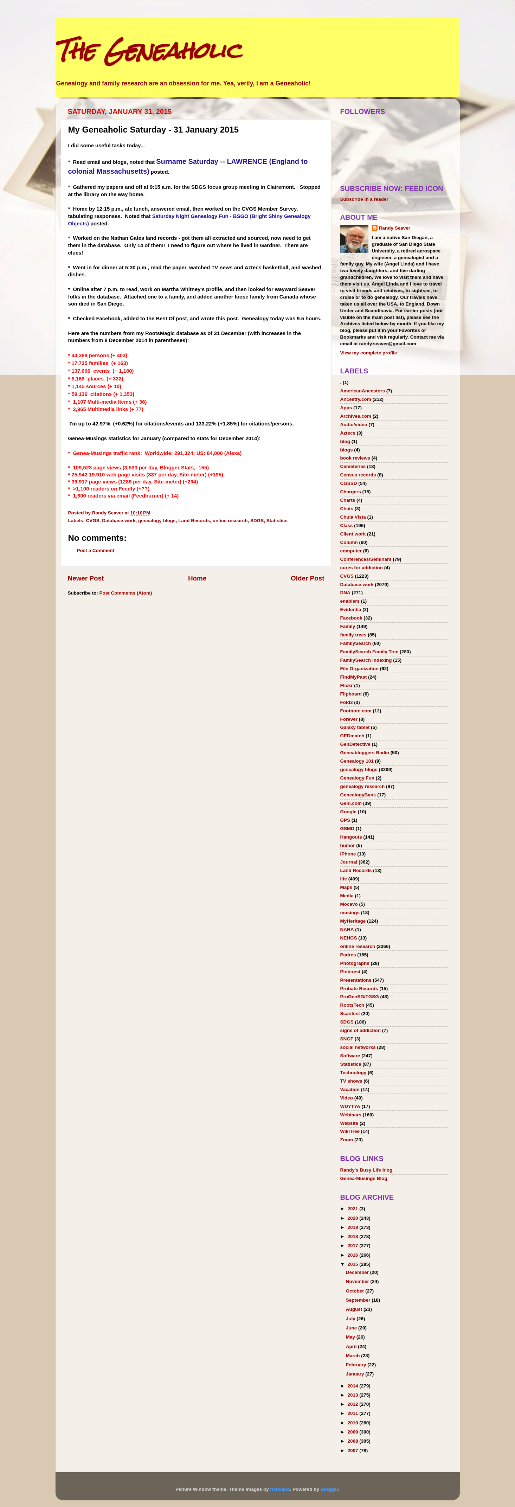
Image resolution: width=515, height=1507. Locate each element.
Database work (118, 520)
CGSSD (348, 483)
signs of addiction (360, 1030)
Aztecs (348, 433)
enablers (350, 601)
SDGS (257, 520)
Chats (347, 508)
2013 (353, 1395)
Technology (353, 1072)
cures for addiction (361, 567)
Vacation (350, 1089)
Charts (347, 500)
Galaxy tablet (355, 727)
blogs (346, 450)
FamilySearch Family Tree (369, 651)
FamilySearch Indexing (366, 660)
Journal (349, 862)
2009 (353, 1432)
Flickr (346, 685)
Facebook (351, 618)
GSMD (347, 828)
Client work (353, 534)
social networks (358, 1047)
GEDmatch (352, 735)
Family (347, 626)
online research (230, 520)
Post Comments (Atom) (125, 593)
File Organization (359, 668)
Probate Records (359, 988)
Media (347, 895)
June (352, 1327)
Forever (349, 719)
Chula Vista (353, 517)
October (356, 1291)
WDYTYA (350, 1106)
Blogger (329, 1489)
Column (349, 542)
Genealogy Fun (357, 778)
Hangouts (351, 837)
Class (346, 525)
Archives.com (356, 416)
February (357, 1364)
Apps (346, 407)
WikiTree (350, 1131)
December (358, 1272)
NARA (347, 929)
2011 (353, 1413)
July (351, 1318)
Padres (348, 954)
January (356, 1374)
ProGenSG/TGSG (359, 996)
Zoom (346, 1139)
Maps (346, 887)
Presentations (356, 980)
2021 (353, 1208)
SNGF (347, 1038)
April (352, 1346)
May (351, 1337)
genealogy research (362, 786)
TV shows (351, 1081)
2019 (353, 1227)
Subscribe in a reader (364, 199)
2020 (353, 1218)
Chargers (350, 491)
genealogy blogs (157, 520)
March (353, 1355)
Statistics (277, 520)
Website (349, 1123)
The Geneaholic (148, 50)
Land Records (194, 520)
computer (351, 550)
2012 (353, 1404)
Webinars (351, 1114)
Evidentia (350, 609)
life (343, 878)
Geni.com (351, 803)
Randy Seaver (394, 228)
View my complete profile (368, 352)
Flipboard (351, 694)
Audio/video (353, 424)
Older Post (307, 578)
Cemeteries (353, 466)
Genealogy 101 (357, 761)
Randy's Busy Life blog (366, 1170)
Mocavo (349, 904)
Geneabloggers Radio (365, 752)
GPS (345, 820)
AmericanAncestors (362, 390)
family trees (353, 634)
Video (346, 1098)
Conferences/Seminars (366, 559)
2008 (353, 1441)
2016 (353, 1255)
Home (197, 578)
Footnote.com (356, 710)
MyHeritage (353, 921)
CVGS (92, 520)
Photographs (354, 963)
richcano (280, 1489)
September (359, 1300)
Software (350, 1055)
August (354, 1309)
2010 (353, 1422)
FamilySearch (355, 643)
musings (350, 912)
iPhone (348, 854)
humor (347, 845)
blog (345, 441)
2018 (353, 1236)
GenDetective (355, 744)
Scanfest (350, 1013)
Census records (358, 474)
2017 (353, 1245)
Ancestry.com (355, 399)
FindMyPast (353, 677)
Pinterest (350, 971)
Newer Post (86, 578)
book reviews (355, 458)
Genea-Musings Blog (363, 1178)
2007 (353, 1450)
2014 (353, 1386)
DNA (345, 592)
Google (348, 811)
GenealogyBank (358, 794)
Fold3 (346, 702)
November (358, 1281)
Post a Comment (96, 550)
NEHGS (348, 938)
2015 (353, 1264)
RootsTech (352, 1005)
